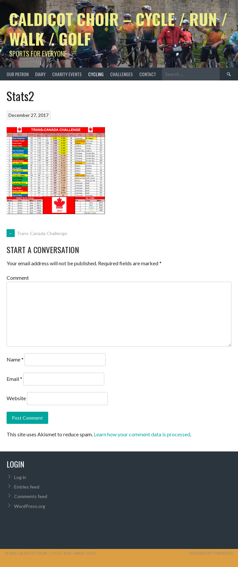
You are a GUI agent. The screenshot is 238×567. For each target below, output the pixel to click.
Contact (147, 74)
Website (16, 398)
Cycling (96, 74)
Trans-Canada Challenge (37, 233)
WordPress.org (29, 506)
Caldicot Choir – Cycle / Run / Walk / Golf (118, 28)
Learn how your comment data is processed (142, 434)
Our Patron (18, 74)
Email (14, 379)
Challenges (121, 74)
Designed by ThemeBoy (211, 553)
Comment (18, 277)
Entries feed (26, 487)
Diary (40, 74)
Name (15, 359)
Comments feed (30, 496)
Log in (20, 477)
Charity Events (67, 74)
